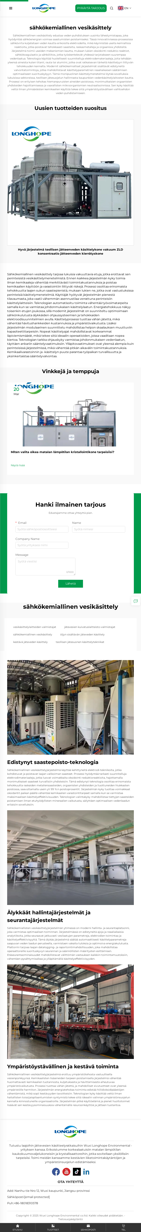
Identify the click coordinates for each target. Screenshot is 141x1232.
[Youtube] (66, 1172)
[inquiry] (135, 601)
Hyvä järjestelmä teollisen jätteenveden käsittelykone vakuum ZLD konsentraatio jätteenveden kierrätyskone (70, 251)
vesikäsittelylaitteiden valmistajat (34, 627)
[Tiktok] (77, 1172)
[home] (44, 8)
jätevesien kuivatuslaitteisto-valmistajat (89, 627)
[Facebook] (56, 1172)
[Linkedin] (86, 1172)
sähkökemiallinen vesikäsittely (32, 634)
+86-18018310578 (26, 1203)
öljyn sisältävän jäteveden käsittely (82, 634)
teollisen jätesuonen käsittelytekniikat (80, 642)
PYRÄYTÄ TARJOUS (91, 8)
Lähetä (71, 583)
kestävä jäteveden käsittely (30, 642)
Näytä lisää (18, 465)
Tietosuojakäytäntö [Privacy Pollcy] (70, 1219)
